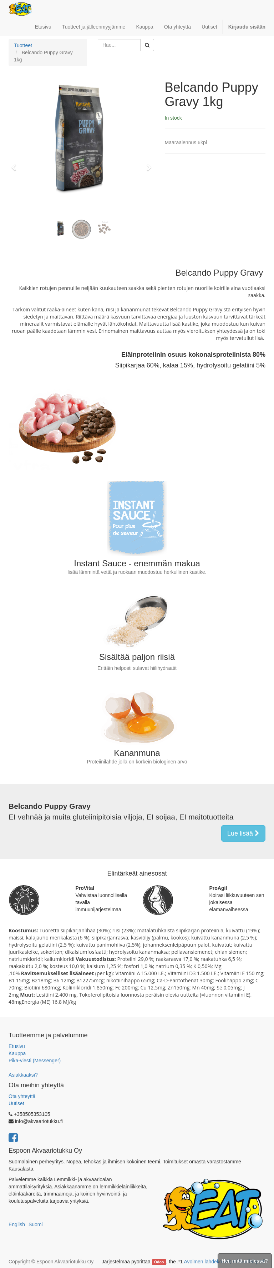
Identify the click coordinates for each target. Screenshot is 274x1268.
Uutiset (16, 1103)
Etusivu (17, 1046)
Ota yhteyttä (22, 1096)
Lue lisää (243, 833)
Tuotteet (23, 45)
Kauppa (17, 1053)
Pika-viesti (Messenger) (35, 1060)
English (17, 1224)
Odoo (159, 1262)
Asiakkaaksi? (23, 1075)
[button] (16, 164)
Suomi (36, 1224)
